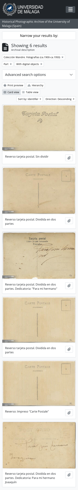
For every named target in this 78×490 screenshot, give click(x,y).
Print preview (13, 85)
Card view (11, 92)
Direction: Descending (59, 99)
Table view (30, 92)
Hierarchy (35, 85)
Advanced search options (25, 74)
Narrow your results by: (39, 35)
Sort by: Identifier (28, 99)
